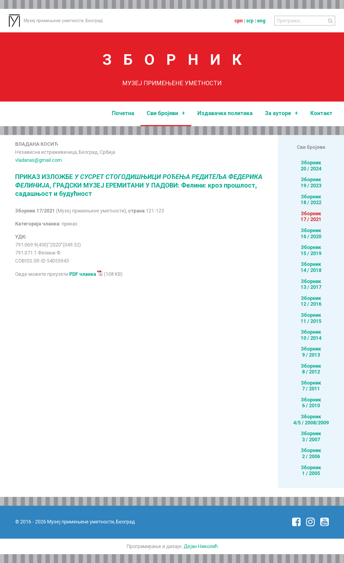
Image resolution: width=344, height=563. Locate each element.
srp (249, 21)
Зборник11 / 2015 (311, 318)
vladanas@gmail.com (38, 160)
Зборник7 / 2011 (311, 386)
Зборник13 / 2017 (311, 284)
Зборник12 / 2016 (311, 301)
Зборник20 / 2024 (311, 166)
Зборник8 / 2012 (311, 369)
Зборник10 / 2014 (311, 335)
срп (238, 21)
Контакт (321, 113)
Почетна (123, 113)
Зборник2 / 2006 (311, 453)
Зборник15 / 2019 (311, 250)
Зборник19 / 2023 (311, 182)
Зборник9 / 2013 (311, 352)
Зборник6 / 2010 (311, 403)
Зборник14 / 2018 (311, 267)
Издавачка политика (225, 113)
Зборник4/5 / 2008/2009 (311, 420)
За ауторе (281, 113)
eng (261, 21)
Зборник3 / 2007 (311, 436)
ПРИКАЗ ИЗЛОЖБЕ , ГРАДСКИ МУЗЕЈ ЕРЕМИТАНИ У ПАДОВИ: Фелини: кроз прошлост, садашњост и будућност (138, 185)
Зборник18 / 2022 (311, 200)
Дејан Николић (201, 546)
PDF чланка (86, 274)
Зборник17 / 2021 (311, 216)
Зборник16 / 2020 (311, 233)
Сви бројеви (166, 113)
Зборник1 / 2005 (311, 470)
